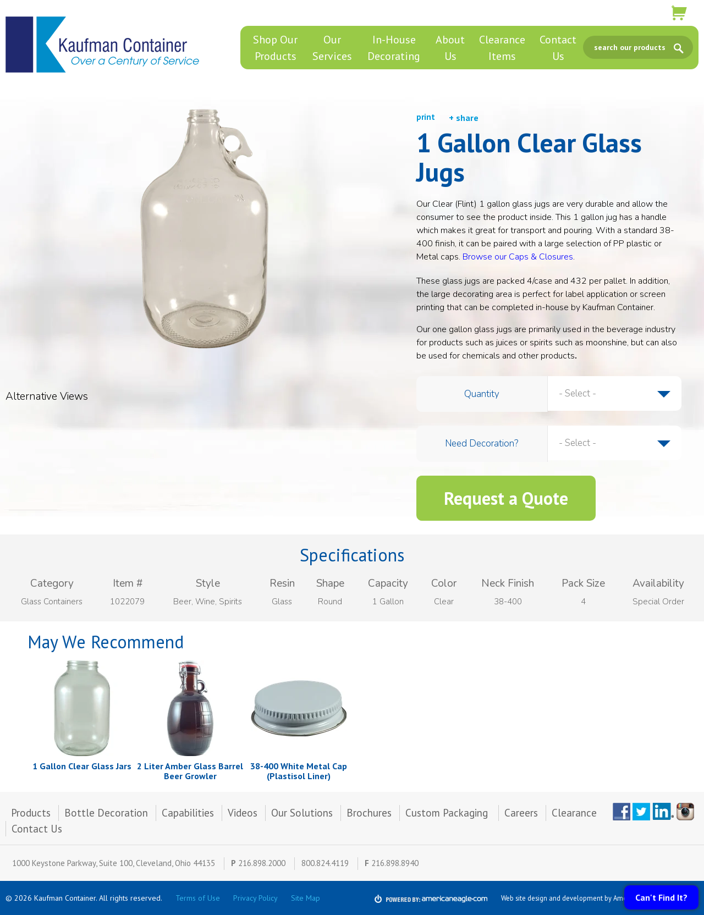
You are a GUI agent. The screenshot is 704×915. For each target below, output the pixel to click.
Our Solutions (302, 812)
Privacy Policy (255, 898)
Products (31, 812)
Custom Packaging (448, 812)
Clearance (574, 812)
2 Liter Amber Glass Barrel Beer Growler (190, 770)
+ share (464, 117)
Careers (521, 812)
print (425, 117)
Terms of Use (197, 898)
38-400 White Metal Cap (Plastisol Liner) (298, 770)
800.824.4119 (325, 863)
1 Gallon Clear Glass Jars (81, 765)
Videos (242, 812)
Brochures (369, 812)
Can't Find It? (661, 897)
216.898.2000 (261, 863)
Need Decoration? (481, 443)
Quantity (481, 394)
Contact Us (37, 828)
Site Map (305, 898)
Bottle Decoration (106, 812)
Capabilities (188, 812)
